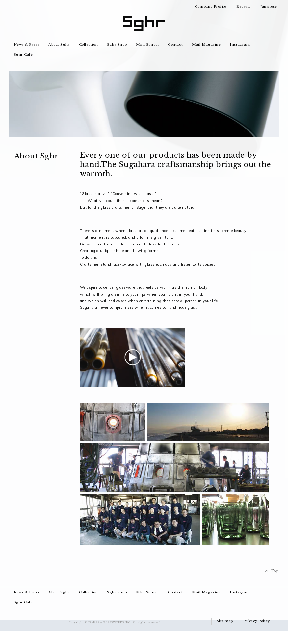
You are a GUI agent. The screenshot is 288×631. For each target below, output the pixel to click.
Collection (88, 45)
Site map (225, 621)
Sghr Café (23, 54)
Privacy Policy (256, 621)
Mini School (147, 45)
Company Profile (210, 6)
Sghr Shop (117, 45)
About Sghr (59, 45)
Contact (175, 45)
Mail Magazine (206, 45)
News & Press (26, 45)
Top (275, 571)
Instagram (240, 45)
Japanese (268, 6)
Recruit (243, 6)
